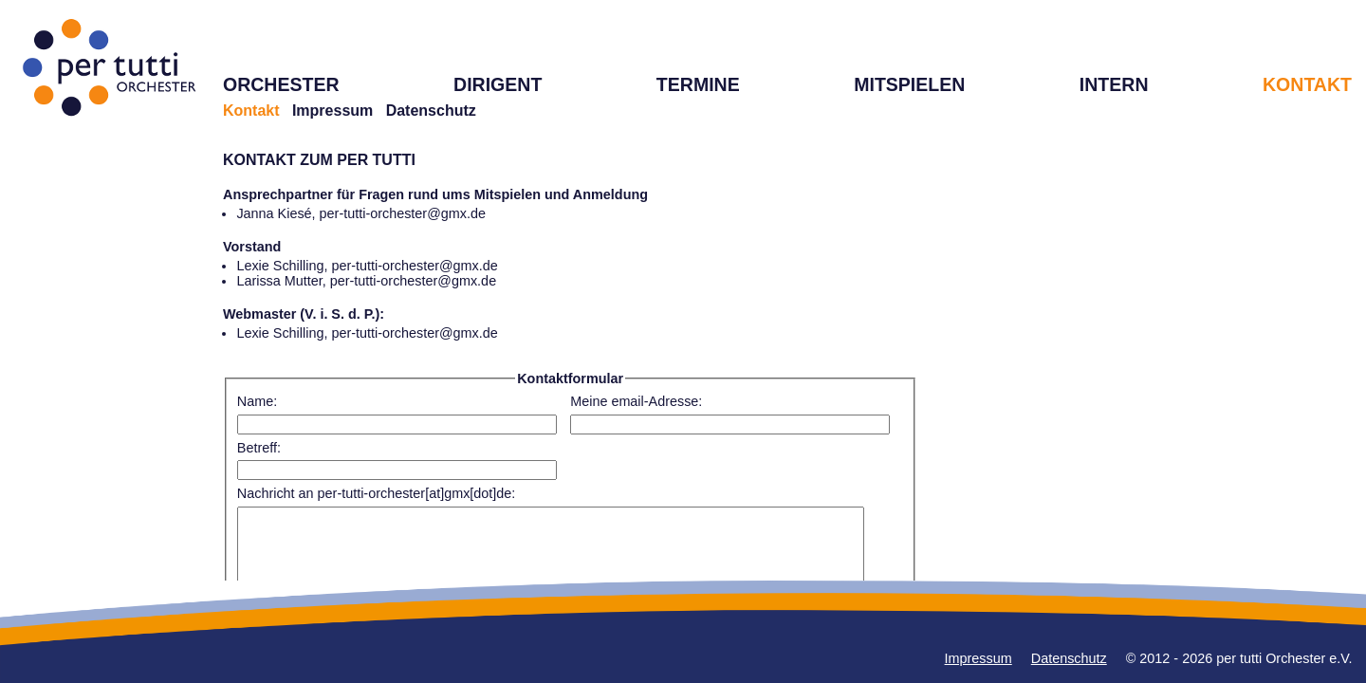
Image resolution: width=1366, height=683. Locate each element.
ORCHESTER (281, 84)
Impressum (332, 110)
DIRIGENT (497, 84)
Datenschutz (431, 110)
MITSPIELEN (909, 84)
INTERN (1114, 84)
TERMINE (698, 84)
